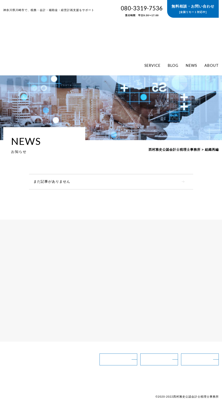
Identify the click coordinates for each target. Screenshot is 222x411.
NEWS (191, 65)
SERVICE (152, 65)
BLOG (173, 65)
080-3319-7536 (142, 11)
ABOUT (211, 65)
